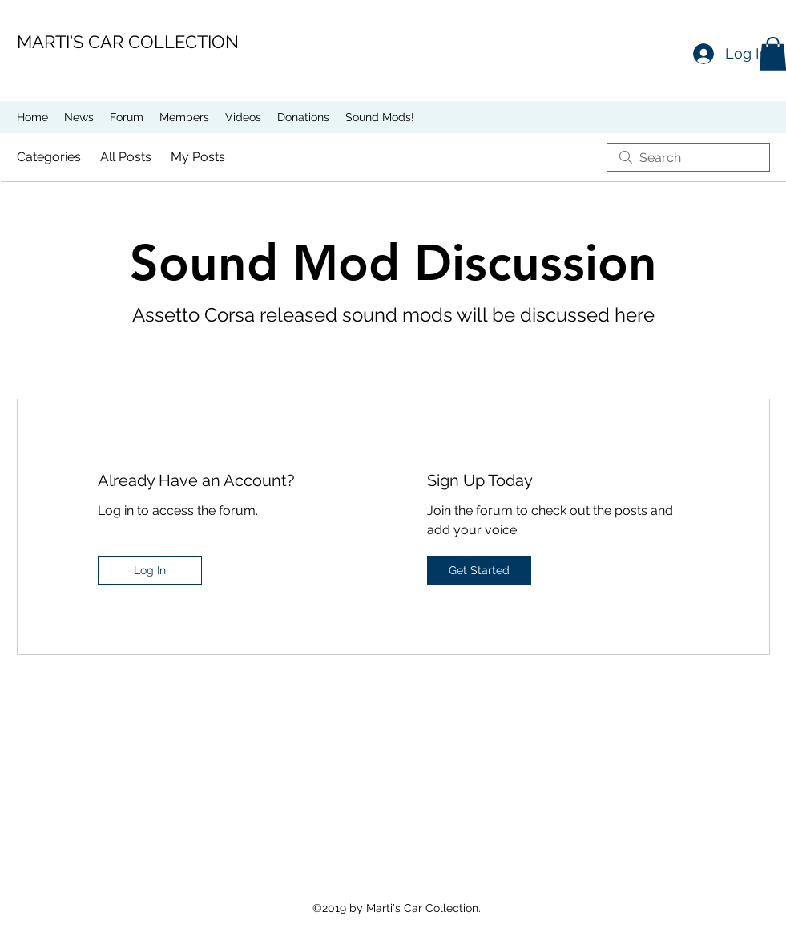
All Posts (125, 156)
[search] (688, 157)
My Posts (198, 156)
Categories (49, 156)
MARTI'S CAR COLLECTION (128, 41)
